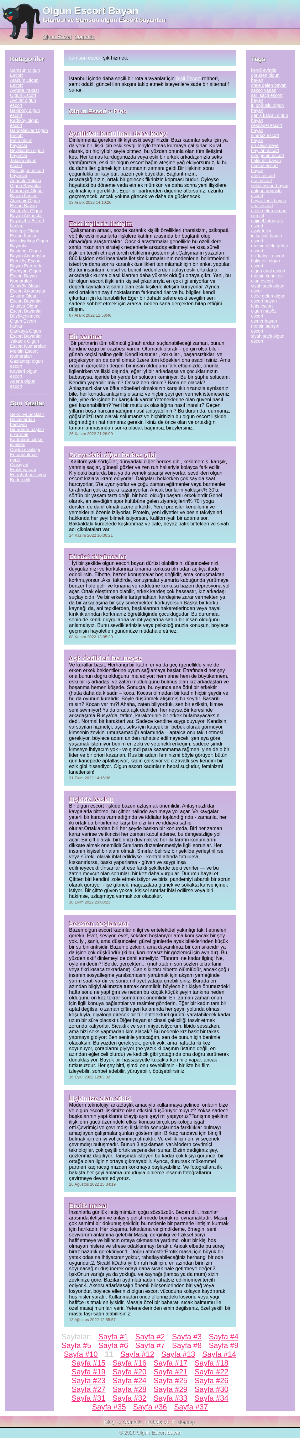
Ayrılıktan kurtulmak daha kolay (118, 133)
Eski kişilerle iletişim (101, 223)
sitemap (185, 1422)
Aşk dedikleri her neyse (105, 658)
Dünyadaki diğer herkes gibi (112, 455)
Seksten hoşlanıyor (99, 923)
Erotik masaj (88, 1205)
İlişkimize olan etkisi (100, 1098)
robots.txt (158, 1422)
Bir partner (85, 336)
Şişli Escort (188, 78)
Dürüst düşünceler (98, 556)
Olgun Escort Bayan (91, 10)
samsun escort (85, 58)
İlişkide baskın (91, 799)
